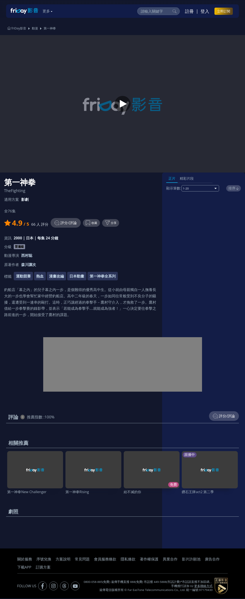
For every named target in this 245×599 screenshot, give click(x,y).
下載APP (24, 567)
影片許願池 (191, 559)
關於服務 (24, 559)
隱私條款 (128, 559)
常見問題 (82, 559)
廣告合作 (212, 559)
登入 (204, 11)
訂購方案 (43, 567)
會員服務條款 (105, 559)
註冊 (189, 11)
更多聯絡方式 (203, 587)
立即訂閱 (223, 11)
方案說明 (63, 559)
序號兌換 (43, 559)
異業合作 (170, 559)
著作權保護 (149, 559)
